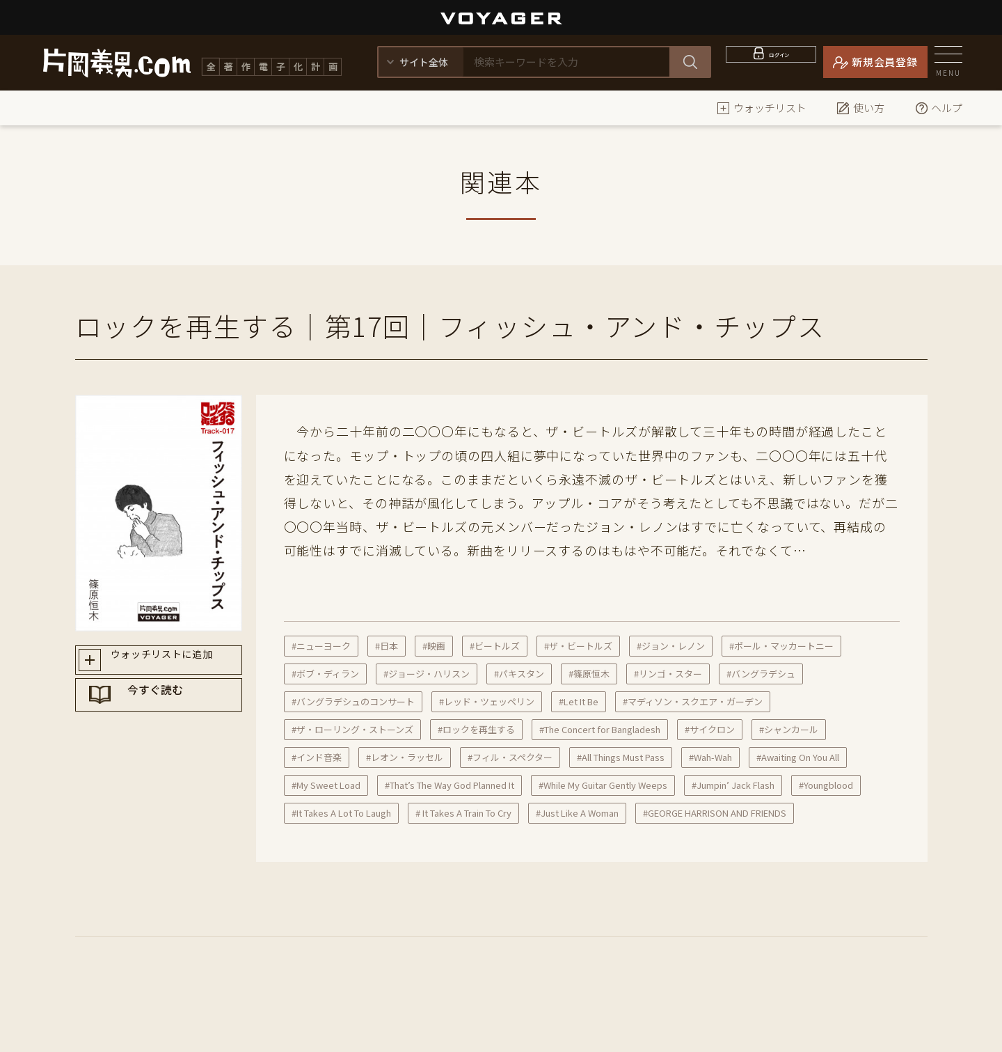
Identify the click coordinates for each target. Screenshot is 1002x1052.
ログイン (780, 61)
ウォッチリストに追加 (171, 662)
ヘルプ (938, 107)
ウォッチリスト (761, 107)
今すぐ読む (172, 712)
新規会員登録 (885, 61)
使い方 (860, 107)
